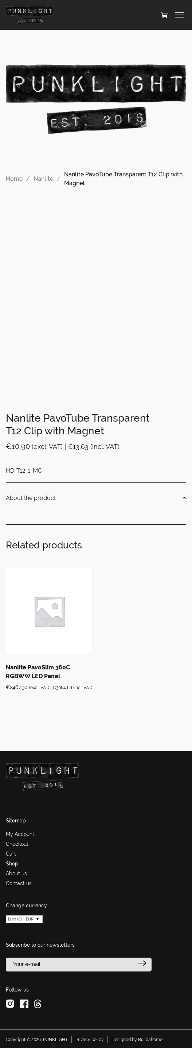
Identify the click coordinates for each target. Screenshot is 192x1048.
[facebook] (24, 1003)
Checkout (17, 844)
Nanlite (43, 178)
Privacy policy (89, 1039)
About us (16, 873)
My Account (20, 834)
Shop (12, 864)
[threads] (38, 1003)
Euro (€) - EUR (21, 919)
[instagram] (10, 1003)
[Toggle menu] (179, 15)
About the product (96, 498)
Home (14, 178)
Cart (11, 854)
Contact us (19, 883)
